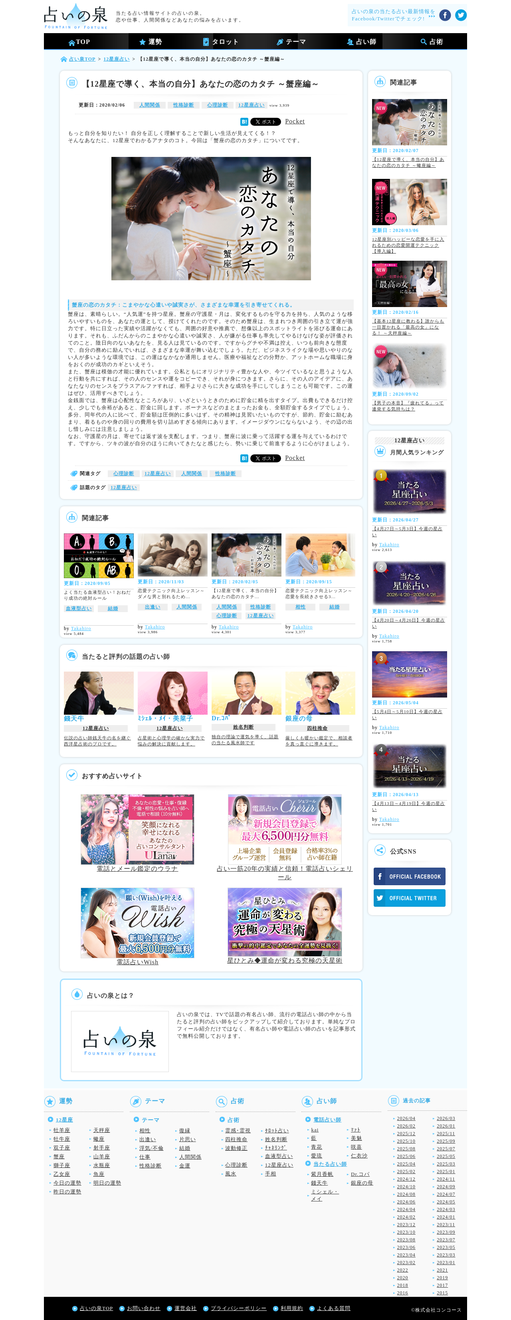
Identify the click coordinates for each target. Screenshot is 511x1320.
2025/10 (406, 1141)
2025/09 (446, 1141)
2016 (402, 1293)
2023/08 (406, 1240)
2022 (402, 1270)
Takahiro (81, 628)
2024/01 (446, 1217)
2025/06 (406, 1156)
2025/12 (406, 1133)
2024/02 (406, 1217)
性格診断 (183, 105)
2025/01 (446, 1171)
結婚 (113, 608)
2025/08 (406, 1149)
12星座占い (251, 105)
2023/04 (406, 1255)
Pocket (295, 121)
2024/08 (406, 1194)
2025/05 (446, 1156)
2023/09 (446, 1232)
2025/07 (446, 1149)
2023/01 (446, 1262)
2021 (442, 1270)
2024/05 (446, 1202)
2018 (402, 1285)
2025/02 (406, 1171)
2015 (442, 1293)
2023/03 (446, 1255)
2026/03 (446, 1118)
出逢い (152, 607)
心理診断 (217, 105)
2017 (442, 1285)
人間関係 (149, 105)
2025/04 (406, 1164)
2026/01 (446, 1126)
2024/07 (446, 1194)
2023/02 (406, 1262)
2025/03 (446, 1164)
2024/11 (446, 1179)
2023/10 (406, 1232)
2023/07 (446, 1240)
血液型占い (79, 608)
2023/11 (446, 1224)
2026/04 (406, 1118)
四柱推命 (317, 728)
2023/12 (406, 1224)
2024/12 (406, 1179)
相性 (300, 607)
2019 (442, 1277)
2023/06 (406, 1247)
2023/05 (446, 1247)
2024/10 (406, 1186)
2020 (402, 1277)
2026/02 (406, 1126)
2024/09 (446, 1186)
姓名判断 (243, 727)
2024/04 (406, 1209)
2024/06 (406, 1202)
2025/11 (446, 1133)
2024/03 (446, 1209)
